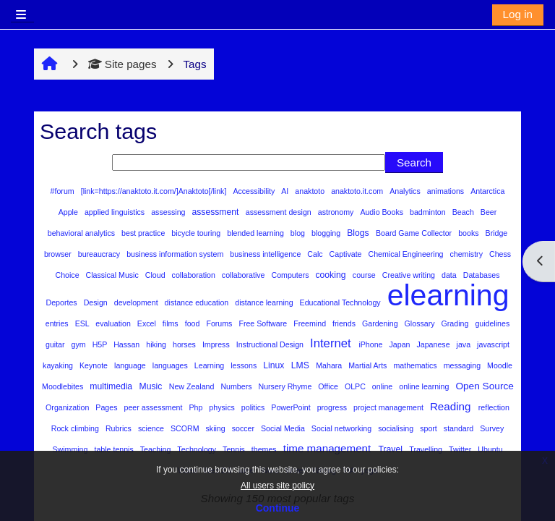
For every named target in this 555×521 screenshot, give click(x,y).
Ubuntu (490, 449)
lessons (245, 365)
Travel (392, 449)
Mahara (330, 365)
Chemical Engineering (407, 254)
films (172, 323)
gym (80, 344)
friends (345, 323)
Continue (278, 508)
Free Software (263, 323)
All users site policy (277, 485)
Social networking (342, 428)
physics (222, 407)
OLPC (356, 386)
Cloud (156, 275)
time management (328, 448)
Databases (481, 275)
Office (329, 386)
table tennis (114, 449)
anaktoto (311, 191)
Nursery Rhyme (286, 386)
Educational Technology (341, 302)
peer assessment (154, 407)
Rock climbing (76, 428)
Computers (291, 275)
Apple (69, 212)
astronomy (337, 212)
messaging (463, 365)
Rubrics (120, 428)
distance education (198, 302)
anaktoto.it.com (358, 191)
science (152, 428)
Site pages (122, 64)
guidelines (492, 323)
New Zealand (193, 386)
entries (58, 323)
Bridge (497, 233)
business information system (175, 254)
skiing (217, 428)
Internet (332, 343)
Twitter (461, 449)
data (450, 275)
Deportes (62, 302)
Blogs (359, 233)
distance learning (265, 302)
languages (171, 365)
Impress (217, 344)
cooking (332, 275)
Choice (68, 275)
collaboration (195, 275)
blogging (327, 233)
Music (152, 386)
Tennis (235, 449)
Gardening (381, 323)
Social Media (284, 428)
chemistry (466, 254)
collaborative (244, 275)
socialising (397, 428)
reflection (493, 407)
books (469, 233)
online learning (425, 386)
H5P (100, 344)
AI (286, 191)
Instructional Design (271, 344)
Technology (197, 449)
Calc (315, 254)
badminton (429, 212)
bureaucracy (100, 254)
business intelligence (266, 254)
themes (265, 449)
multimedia (112, 386)
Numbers (237, 386)
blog (299, 233)
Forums (220, 323)
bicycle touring (197, 233)
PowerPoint (291, 407)
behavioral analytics (82, 233)
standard (460, 428)
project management (389, 407)
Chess (500, 254)
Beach (464, 212)
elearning (448, 295)
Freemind (310, 323)
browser (59, 254)
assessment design (280, 212)
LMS (301, 365)
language (131, 365)
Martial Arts (368, 365)
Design (97, 302)
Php (197, 407)
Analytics (406, 191)
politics (254, 407)
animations (446, 191)
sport (429, 428)
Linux (274, 365)
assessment (216, 212)
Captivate (347, 254)
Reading (452, 406)
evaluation (113, 323)
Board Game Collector (415, 233)
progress (333, 407)
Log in (518, 14)
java (465, 344)
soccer (244, 428)
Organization (68, 407)
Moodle (499, 365)
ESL (83, 323)
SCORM (186, 428)
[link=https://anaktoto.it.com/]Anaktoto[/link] (155, 191)
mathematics (416, 365)
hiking (157, 344)
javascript (493, 344)
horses (185, 344)
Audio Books (382, 212)
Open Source (484, 386)
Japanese (434, 344)
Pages (107, 407)
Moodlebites (63, 386)
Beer (488, 212)
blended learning (256, 233)
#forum (64, 191)
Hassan (127, 344)
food (193, 323)
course (365, 275)
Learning (210, 365)
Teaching (156, 449)
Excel (147, 323)
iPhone (371, 344)
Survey (492, 428)
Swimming (71, 449)
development (137, 302)
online (383, 386)
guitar (56, 344)
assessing (169, 212)
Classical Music (113, 275)
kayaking (59, 365)
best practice (144, 233)
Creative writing (409, 275)
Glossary (421, 323)
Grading (456, 323)
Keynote (94, 365)
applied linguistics (116, 212)
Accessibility (255, 191)
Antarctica (487, 191)
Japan (401, 344)
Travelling (426, 449)
